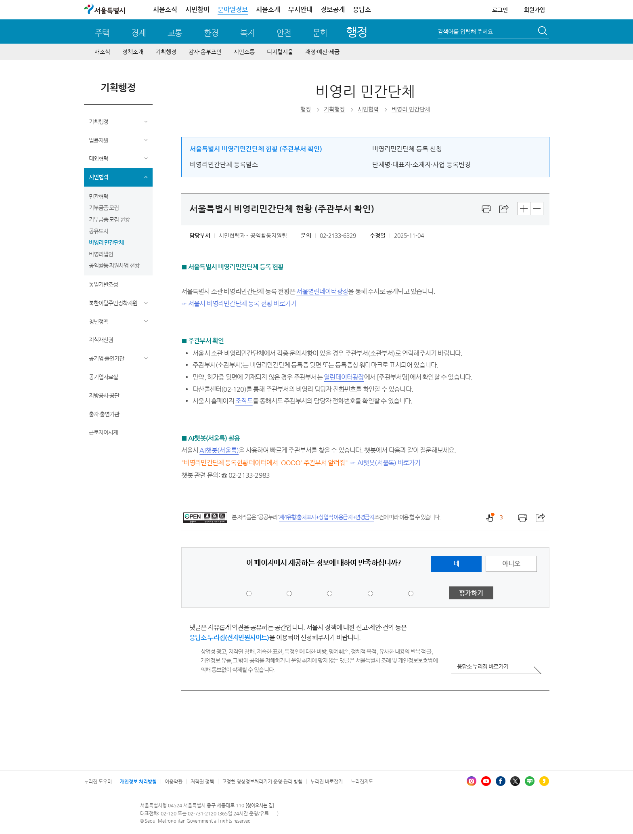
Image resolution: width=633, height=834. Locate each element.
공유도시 (98, 231)
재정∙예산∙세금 (322, 51)
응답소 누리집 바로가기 (482, 666)
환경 (211, 33)
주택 (102, 33)
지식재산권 (101, 339)
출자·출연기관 (104, 414)
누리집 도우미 (98, 781)
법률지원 (98, 140)
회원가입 (534, 9)
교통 (175, 33)
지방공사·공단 (104, 395)
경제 (138, 33)
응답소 (362, 9)
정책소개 (132, 51)
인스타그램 (471, 781)
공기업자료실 (103, 377)
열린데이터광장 (344, 377)
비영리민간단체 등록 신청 (407, 149)
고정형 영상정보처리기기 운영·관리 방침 (262, 781)
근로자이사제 (103, 432)
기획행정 (165, 51)
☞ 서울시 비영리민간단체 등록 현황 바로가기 (239, 303)
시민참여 (197, 9)
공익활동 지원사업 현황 (114, 265)
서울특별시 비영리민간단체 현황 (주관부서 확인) (256, 149)
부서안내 (300, 9)
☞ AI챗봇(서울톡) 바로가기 (385, 462)
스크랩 (504, 209)
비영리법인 (101, 254)
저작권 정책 (202, 781)
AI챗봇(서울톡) (219, 450)
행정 (356, 32)
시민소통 (244, 51)
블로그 (529, 781)
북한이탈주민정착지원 (113, 303)
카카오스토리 (544, 781)
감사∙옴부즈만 (205, 51)
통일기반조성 (103, 284)
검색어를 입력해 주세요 (465, 31)
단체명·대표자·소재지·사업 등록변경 (421, 164)
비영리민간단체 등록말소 (224, 164)
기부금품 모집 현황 (109, 219)
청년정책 (98, 321)
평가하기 (471, 593)
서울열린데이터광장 (322, 291)
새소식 (102, 51)
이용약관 (173, 781)
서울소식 (165, 9)
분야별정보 (233, 9)
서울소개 (268, 9)
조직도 (244, 401)
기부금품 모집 (104, 207)
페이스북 (500, 781)
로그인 (500, 9)
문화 (320, 33)
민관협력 (98, 196)
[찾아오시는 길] (259, 805)
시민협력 (98, 177)
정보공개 (333, 9)
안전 (284, 33)
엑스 (515, 781)
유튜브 (486, 781)
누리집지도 (362, 781)
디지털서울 (280, 51)
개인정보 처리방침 (138, 781)
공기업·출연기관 (106, 358)
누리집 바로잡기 (326, 781)
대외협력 (98, 158)
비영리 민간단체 (106, 242)
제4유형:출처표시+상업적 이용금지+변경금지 (326, 517)
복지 (247, 33)
